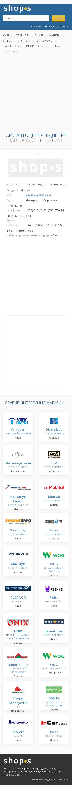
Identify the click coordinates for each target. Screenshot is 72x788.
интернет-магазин (54, 431)
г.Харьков (10, 46)
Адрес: (11, 200)
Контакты (62, 26)
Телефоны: (13, 210)
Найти (59, 18)
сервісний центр (18, 501)
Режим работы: (12, 223)
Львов (25, 41)
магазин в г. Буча (54, 599)
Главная (36, 26)
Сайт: (10, 194)
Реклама (49, 26)
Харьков (22, 35)
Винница (52, 46)
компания (18, 599)
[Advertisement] (36, 92)
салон (18, 702)
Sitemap (61, 780)
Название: (13, 184)
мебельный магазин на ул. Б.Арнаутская (18, 635)
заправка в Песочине (54, 666)
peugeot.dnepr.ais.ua (39, 194)
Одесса (8, 41)
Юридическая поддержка (43, 780)
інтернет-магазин (54, 734)
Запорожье (44, 41)
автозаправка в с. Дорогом (54, 568)
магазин (18, 734)
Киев (6, 35)
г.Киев (39, 35)
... (21, 51)
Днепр (54, 35)
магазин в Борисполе (18, 431)
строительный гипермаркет (18, 668)
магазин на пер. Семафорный (54, 702)
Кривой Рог (31, 46)
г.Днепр (8, 51)
